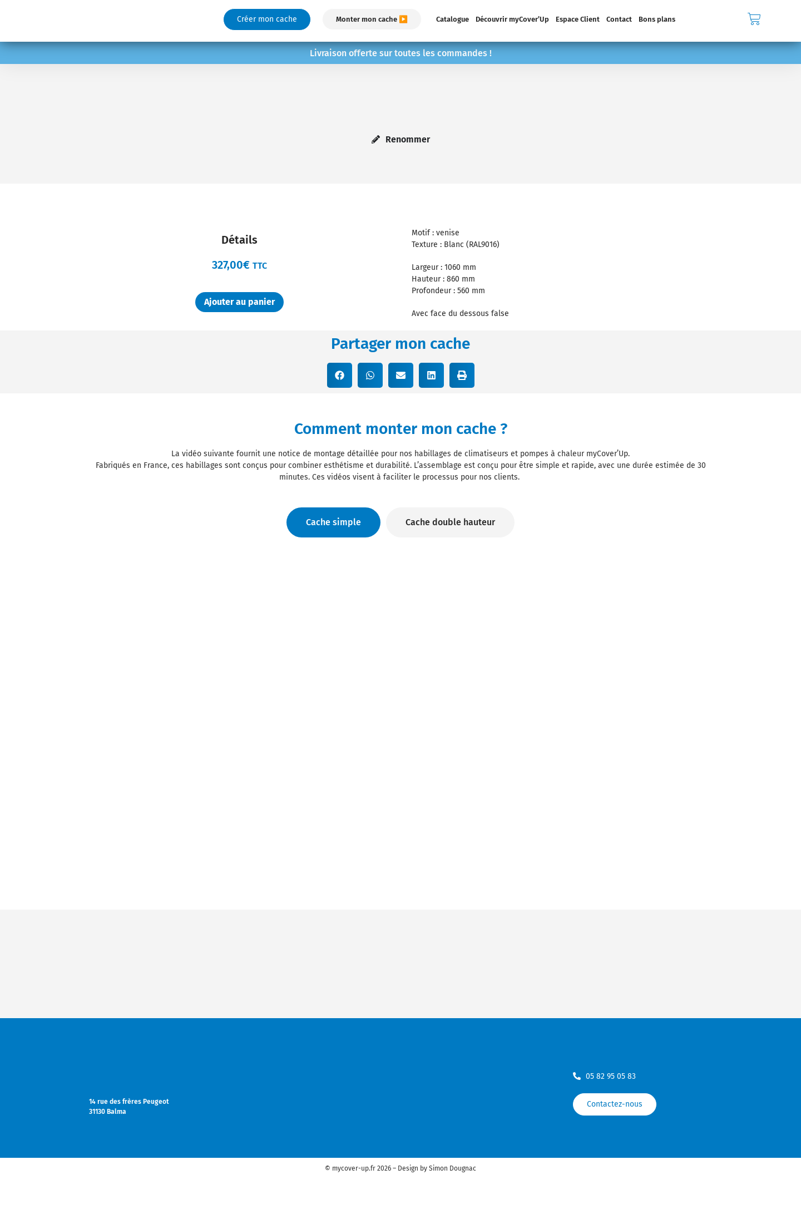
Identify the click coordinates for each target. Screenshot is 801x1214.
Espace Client (578, 19)
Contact (619, 19)
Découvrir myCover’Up (512, 19)
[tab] (333, 522)
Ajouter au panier (239, 302)
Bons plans (657, 19)
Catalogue (452, 19)
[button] (339, 375)
